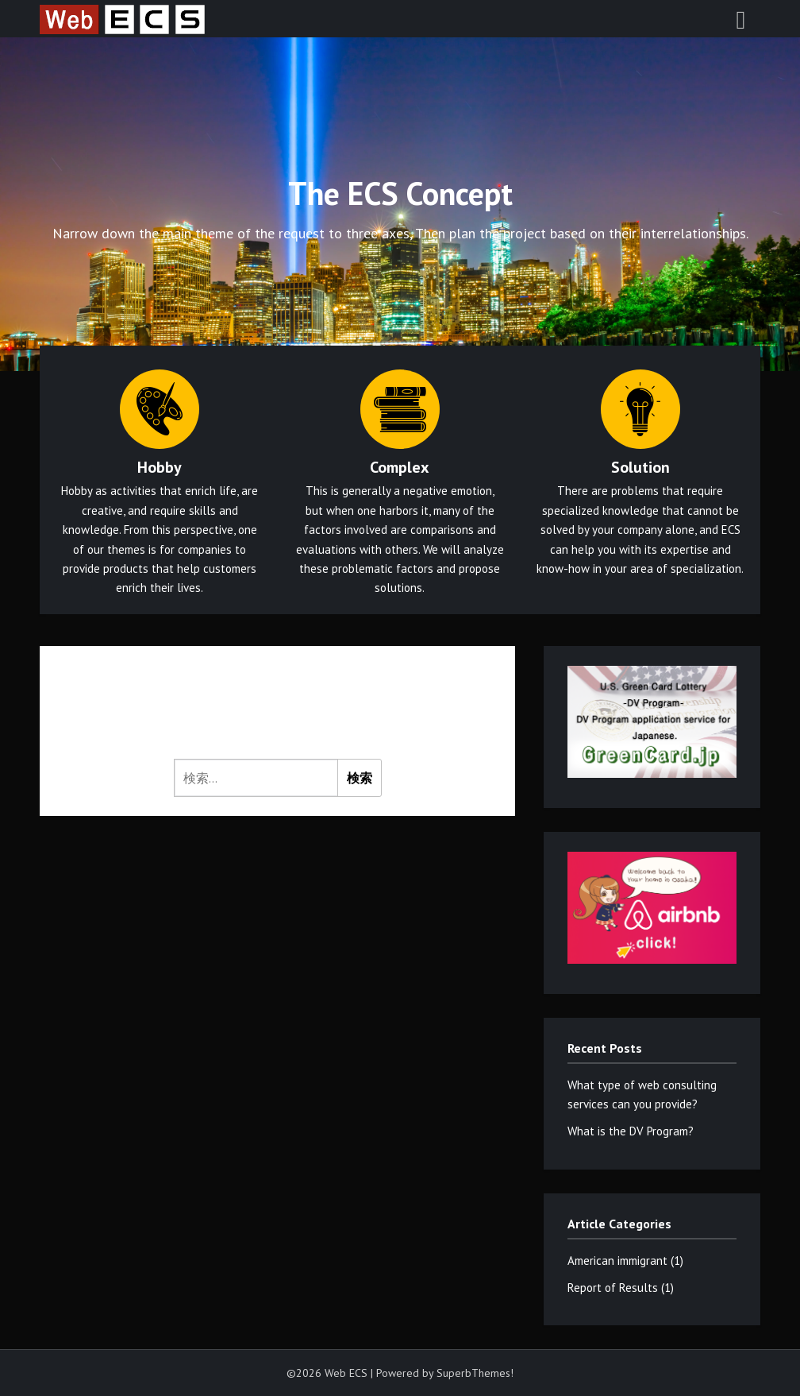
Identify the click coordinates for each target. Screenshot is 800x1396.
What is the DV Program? (630, 1131)
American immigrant (617, 1260)
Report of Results (612, 1287)
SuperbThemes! (475, 1373)
